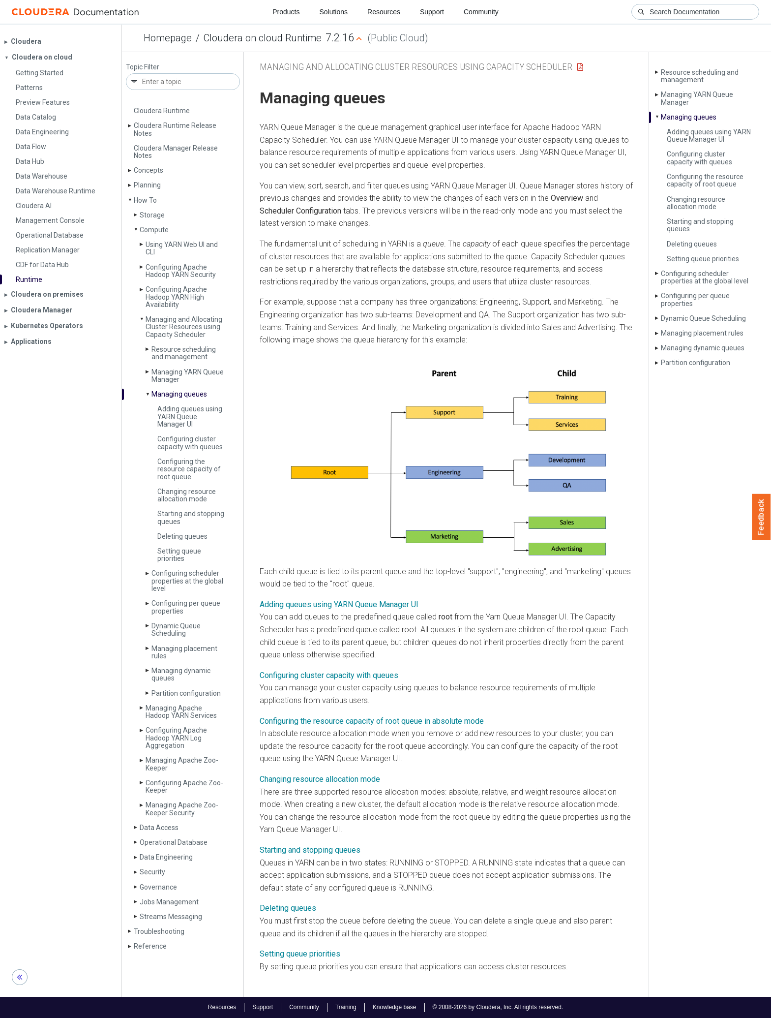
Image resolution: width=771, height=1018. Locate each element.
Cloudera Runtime (162, 111)
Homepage (168, 38)
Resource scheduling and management (183, 353)
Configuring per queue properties (185, 607)
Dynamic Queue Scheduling (176, 629)
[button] (446, 462)
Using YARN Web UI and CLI (182, 248)
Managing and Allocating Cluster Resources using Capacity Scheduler (184, 327)
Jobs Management (169, 902)
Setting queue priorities (179, 554)
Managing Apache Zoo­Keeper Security (182, 808)
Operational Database (174, 842)
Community (481, 12)
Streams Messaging (171, 917)
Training (345, 1007)
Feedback (761, 517)
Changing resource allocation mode (186, 495)
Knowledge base (394, 1007)
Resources (383, 12)
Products (285, 12)
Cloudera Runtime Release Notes (175, 129)
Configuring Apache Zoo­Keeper (184, 786)
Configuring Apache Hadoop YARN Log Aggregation (176, 737)
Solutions (333, 12)
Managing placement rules (184, 652)
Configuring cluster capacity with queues (190, 442)
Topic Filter (142, 67)
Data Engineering (166, 857)
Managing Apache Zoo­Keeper (182, 763)
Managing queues (179, 394)
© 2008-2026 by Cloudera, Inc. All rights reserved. (498, 1007)
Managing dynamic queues (180, 674)
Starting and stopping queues (190, 517)
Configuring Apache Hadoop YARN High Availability (176, 296)
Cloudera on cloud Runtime (263, 38)
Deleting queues (182, 536)
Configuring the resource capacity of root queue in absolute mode (372, 721)
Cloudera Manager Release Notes (176, 151)
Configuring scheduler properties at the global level (187, 580)
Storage (152, 215)
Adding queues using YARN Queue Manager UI (189, 416)
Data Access (159, 828)
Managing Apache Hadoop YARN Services (181, 711)
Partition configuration (186, 693)
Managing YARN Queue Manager (187, 375)
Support (432, 12)
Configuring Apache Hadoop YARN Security (181, 270)
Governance (158, 887)
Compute (154, 230)
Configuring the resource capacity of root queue (189, 469)
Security (152, 872)
